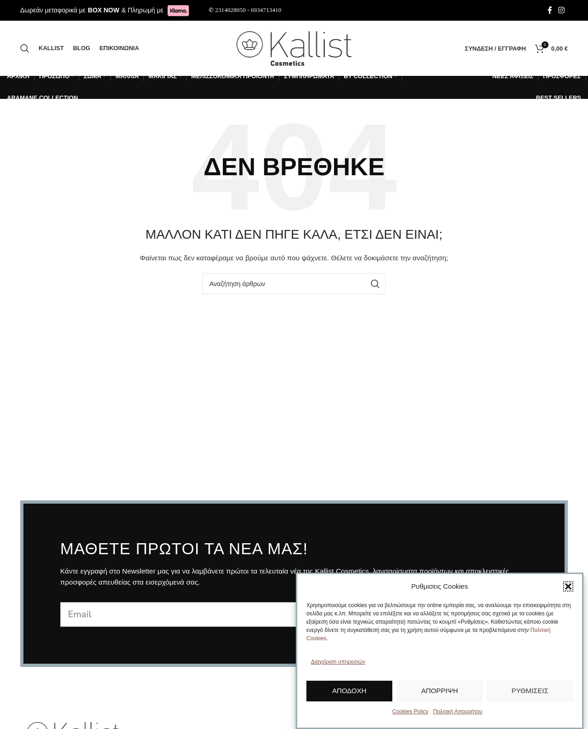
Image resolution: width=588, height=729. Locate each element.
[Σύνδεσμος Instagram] (561, 10)
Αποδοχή (349, 691)
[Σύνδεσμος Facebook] (549, 10)
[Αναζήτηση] (25, 48)
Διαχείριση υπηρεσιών (338, 662)
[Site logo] (294, 48)
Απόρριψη (439, 691)
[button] (568, 586)
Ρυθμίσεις (530, 691)
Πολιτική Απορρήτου (457, 711)
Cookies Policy (410, 711)
